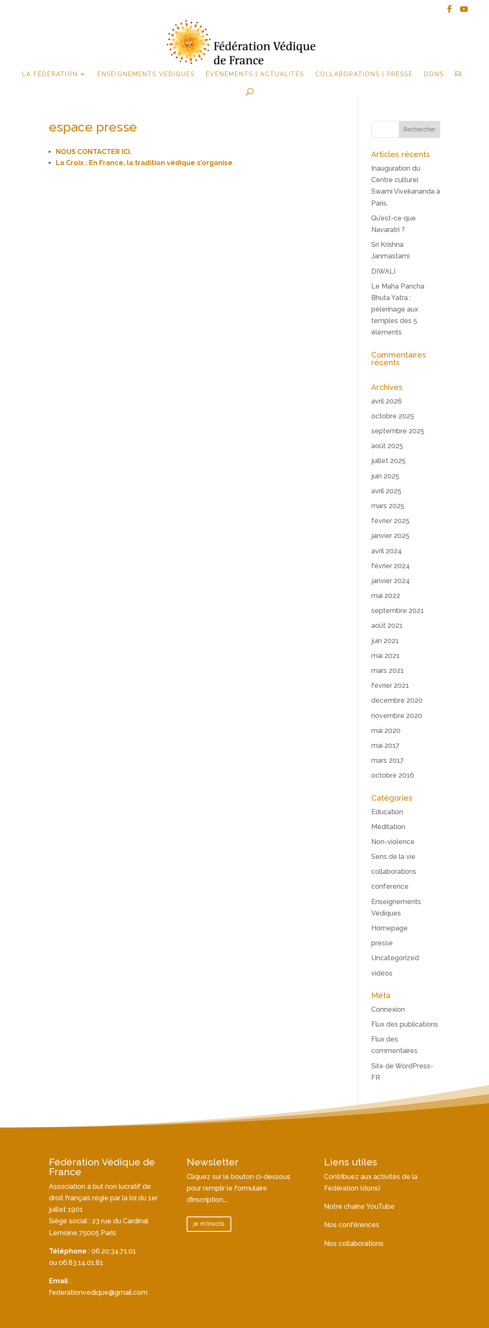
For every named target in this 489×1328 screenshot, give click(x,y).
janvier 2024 (390, 581)
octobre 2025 (392, 416)
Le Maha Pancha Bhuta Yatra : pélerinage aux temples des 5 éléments (397, 309)
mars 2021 (387, 671)
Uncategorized (395, 958)
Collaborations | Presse (364, 74)
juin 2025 (385, 476)
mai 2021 (385, 656)
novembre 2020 (396, 716)
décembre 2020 (397, 700)
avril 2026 (386, 401)
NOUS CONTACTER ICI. (93, 152)
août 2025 (387, 446)
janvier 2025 (390, 536)
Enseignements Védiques (146, 74)
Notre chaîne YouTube (359, 1206)
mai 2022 (385, 596)
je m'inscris (209, 1223)
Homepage (389, 928)
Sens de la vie (393, 857)
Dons (434, 74)
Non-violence (393, 842)
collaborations (393, 871)
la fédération (50, 74)
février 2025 (390, 521)
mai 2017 (385, 745)
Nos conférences (351, 1225)
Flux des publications (404, 1024)
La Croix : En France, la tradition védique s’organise (144, 163)
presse (382, 943)
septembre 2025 (397, 431)
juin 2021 (385, 641)
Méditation (388, 827)
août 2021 (387, 625)
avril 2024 (386, 551)
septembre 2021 (397, 611)
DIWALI (383, 271)
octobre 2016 (392, 775)
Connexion (388, 1009)
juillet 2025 (388, 461)
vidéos (381, 973)
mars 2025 (387, 506)
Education (387, 812)
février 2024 (390, 566)
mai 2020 (386, 731)
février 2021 (390, 685)
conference (390, 886)
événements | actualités (255, 74)
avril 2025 (386, 491)
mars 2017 (387, 760)
